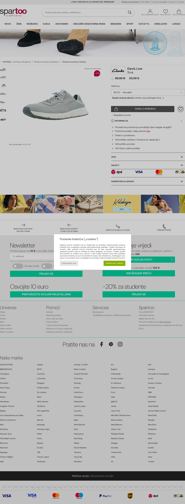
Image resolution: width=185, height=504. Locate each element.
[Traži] (130, 12)
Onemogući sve (69, 263)
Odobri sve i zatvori (114, 263)
